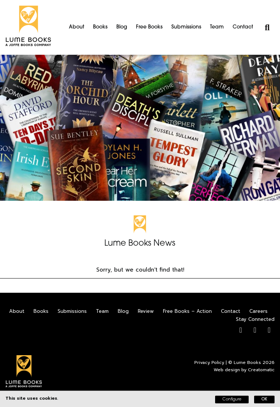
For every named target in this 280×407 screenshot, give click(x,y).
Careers (258, 311)
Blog (121, 27)
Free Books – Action (187, 311)
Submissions (186, 27)
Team (217, 27)
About (76, 27)
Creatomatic (261, 369)
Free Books (149, 27)
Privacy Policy (209, 362)
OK (264, 400)
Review (146, 311)
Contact (243, 27)
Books (100, 27)
